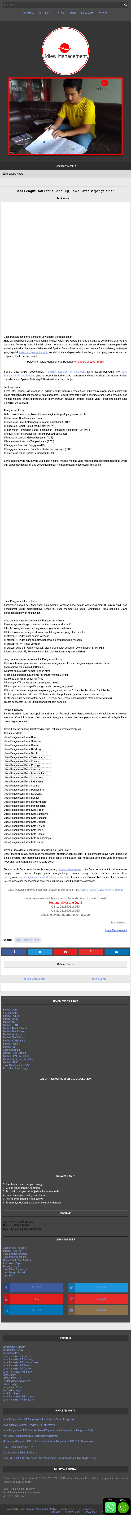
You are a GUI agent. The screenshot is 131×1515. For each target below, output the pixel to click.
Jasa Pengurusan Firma (29, 938)
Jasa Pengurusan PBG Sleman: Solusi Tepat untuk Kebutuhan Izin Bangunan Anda (48, 1428)
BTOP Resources (84, 1507)
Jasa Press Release (16, 1245)
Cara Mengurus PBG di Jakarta (20, 1450)
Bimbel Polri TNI (14, 1248)
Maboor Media (47, 1507)
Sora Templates (27, 1507)
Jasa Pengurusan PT (16, 1255)
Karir (73, 13)
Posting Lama (96, 977)
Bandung (32, 377)
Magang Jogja (13, 1264)
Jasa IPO (10, 1273)
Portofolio (44, 13)
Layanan (103, 13)
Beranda (28, 13)
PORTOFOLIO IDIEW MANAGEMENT (101, 887)
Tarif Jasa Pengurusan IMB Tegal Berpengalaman (30, 1434)
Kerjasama (86, 13)
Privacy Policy (72, 1510)
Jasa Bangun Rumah (16, 1270)
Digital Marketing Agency (19, 1258)
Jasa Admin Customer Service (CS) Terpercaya (29, 1423)
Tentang (60, 13)
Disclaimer (90, 1510)
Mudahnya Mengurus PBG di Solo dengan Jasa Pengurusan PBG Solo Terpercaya (48, 1439)
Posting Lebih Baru (34, 977)
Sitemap (55, 1510)
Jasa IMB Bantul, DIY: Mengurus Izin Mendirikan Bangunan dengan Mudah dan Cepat (49, 1456)
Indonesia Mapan (14, 1261)
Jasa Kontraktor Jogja (17, 1252)
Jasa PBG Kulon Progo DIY (18, 1445)
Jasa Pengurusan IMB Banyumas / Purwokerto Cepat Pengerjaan (39, 1417)
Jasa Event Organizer (17, 1267)
